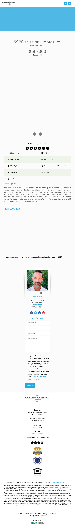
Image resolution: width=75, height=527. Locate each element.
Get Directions (37, 304)
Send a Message (37, 434)
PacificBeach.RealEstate (59, 482)
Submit (30, 385)
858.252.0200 (37, 307)
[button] (20, 134)
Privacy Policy (34, 516)
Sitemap (43, 516)
